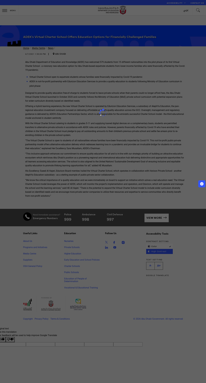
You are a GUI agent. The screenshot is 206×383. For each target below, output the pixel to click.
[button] (201, 183)
